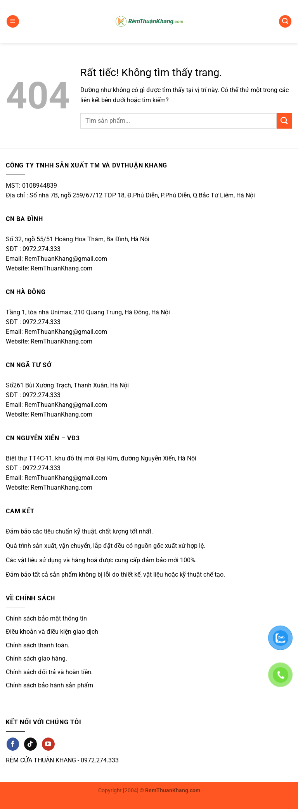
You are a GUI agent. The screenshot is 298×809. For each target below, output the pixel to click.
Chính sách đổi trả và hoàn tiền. (49, 672)
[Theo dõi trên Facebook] (13, 744)
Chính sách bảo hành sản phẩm (49, 685)
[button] (13, 21)
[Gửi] (284, 120)
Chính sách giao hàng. (36, 658)
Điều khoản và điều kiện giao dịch (52, 631)
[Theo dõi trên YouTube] (48, 744)
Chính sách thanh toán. (37, 645)
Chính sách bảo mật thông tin (46, 618)
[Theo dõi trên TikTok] (30, 744)
